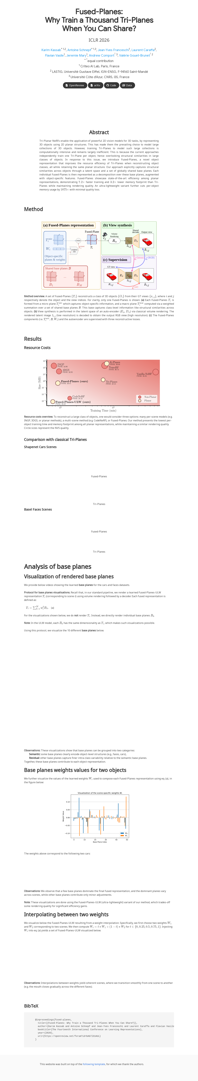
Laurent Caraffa (142, 50)
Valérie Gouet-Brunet (134, 55)
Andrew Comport (101, 55)
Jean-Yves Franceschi (113, 50)
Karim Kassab (51, 50)
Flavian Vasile (54, 55)
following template (94, 1064)
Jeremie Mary (76, 55)
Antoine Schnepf (79, 50)
